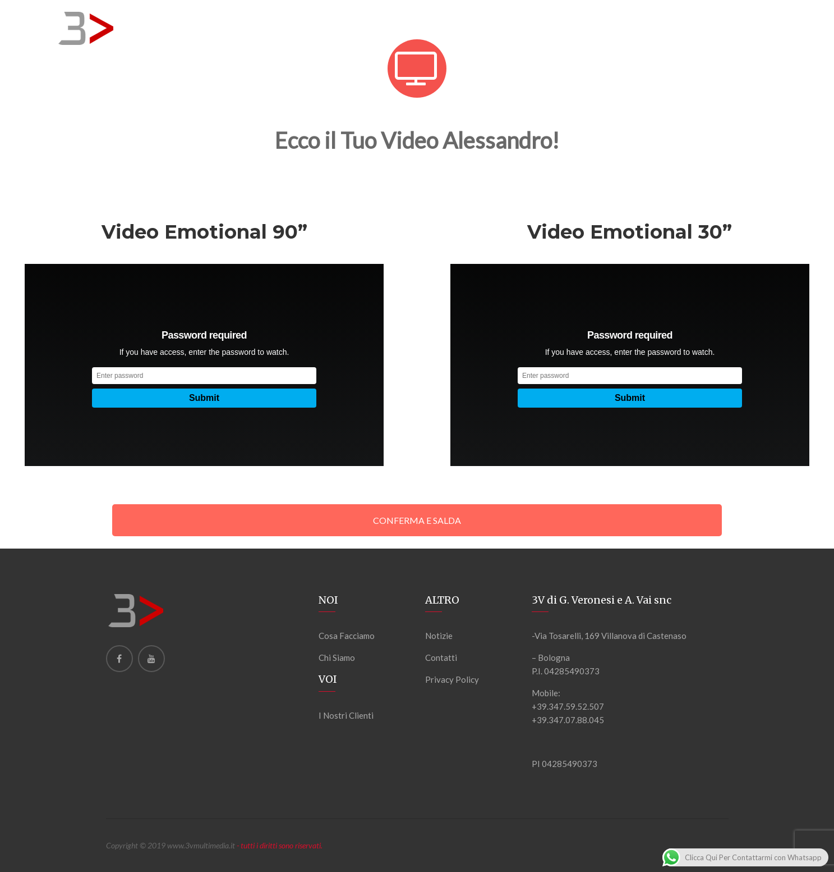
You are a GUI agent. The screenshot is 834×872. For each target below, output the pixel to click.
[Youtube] (151, 658)
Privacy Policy (452, 679)
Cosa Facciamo (347, 636)
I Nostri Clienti (346, 715)
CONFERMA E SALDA (417, 520)
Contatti (441, 657)
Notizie (439, 636)
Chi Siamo (337, 657)
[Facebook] (119, 658)
